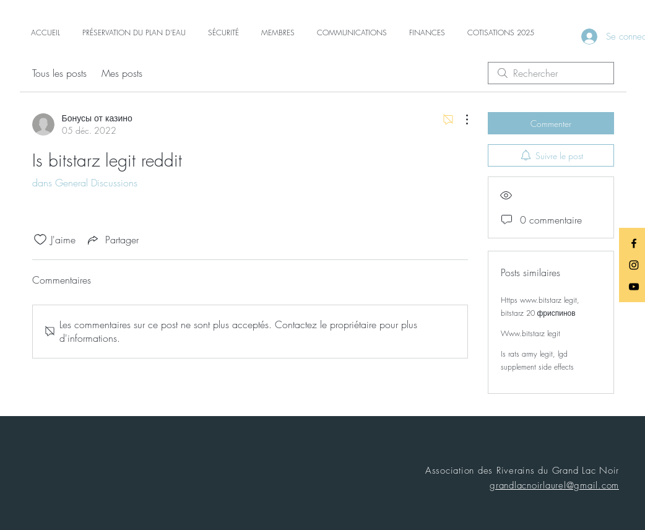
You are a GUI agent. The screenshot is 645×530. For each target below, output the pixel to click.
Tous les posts (59, 73)
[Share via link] (112, 239)
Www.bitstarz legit (530, 333)
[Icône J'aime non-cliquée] (40, 239)
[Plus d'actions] (460, 119)
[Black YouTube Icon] (634, 286)
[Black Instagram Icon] (634, 265)
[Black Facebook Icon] (634, 243)
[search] (551, 73)
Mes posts (122, 73)
